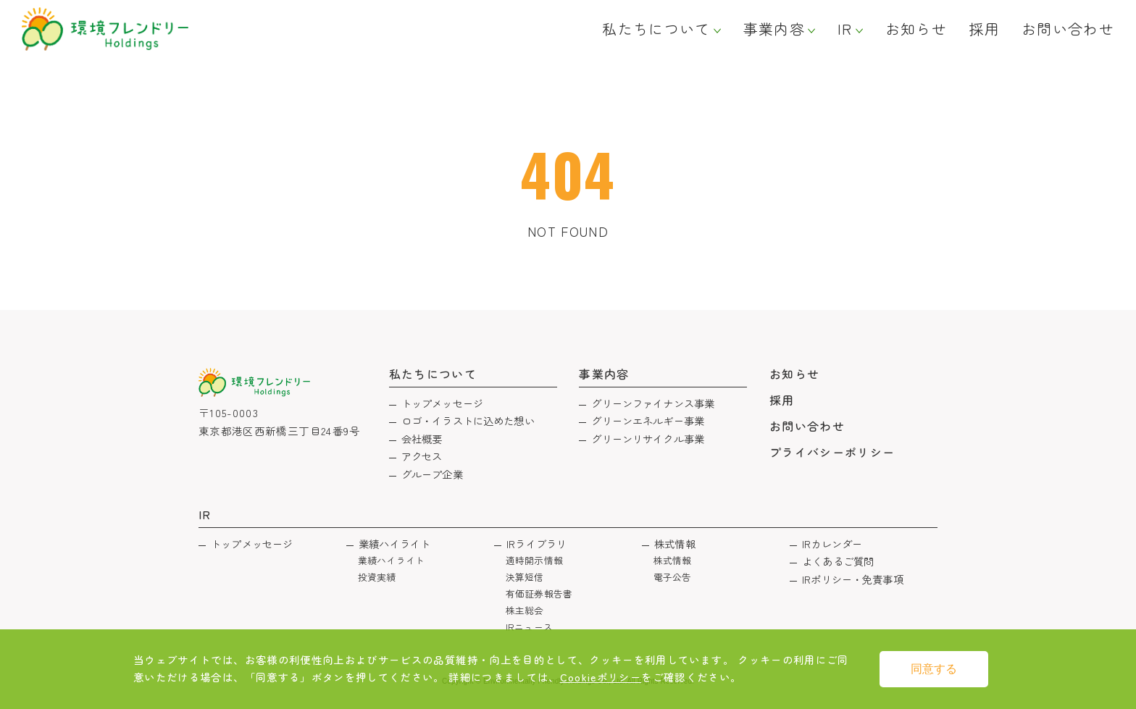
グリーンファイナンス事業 (652, 403)
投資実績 (377, 577)
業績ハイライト (394, 543)
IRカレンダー (832, 543)
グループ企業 (432, 474)
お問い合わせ (1068, 29)
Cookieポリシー (601, 676)
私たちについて (656, 29)
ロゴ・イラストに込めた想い (468, 420)
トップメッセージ (442, 403)
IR (845, 29)
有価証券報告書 (539, 593)
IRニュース (529, 627)
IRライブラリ (536, 543)
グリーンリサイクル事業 (647, 438)
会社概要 (422, 438)
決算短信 (525, 577)
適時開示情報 (534, 560)
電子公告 (672, 577)
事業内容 (774, 29)
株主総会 (525, 610)
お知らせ (916, 29)
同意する (934, 669)
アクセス (422, 455)
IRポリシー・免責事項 (852, 579)
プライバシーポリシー (832, 452)
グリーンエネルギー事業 (647, 420)
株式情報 (675, 543)
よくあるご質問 (838, 561)
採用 (984, 29)
